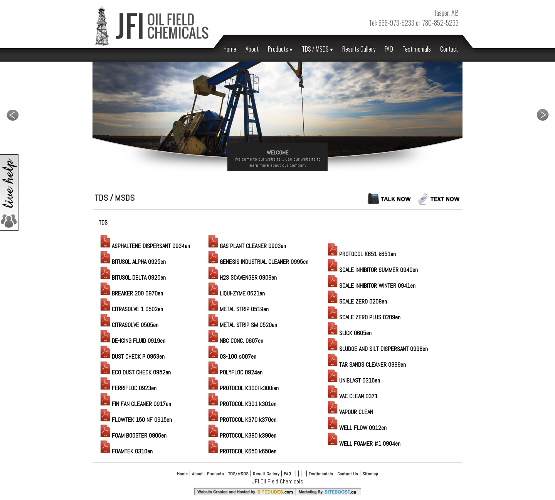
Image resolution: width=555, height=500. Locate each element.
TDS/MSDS (238, 474)
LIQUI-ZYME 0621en (236, 293)
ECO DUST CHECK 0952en (135, 372)
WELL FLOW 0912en (356, 428)
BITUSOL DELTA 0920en (132, 277)
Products (280, 49)
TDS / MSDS (317, 49)
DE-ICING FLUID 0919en (132, 341)
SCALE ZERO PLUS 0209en (363, 317)
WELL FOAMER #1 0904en (363, 444)
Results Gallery (358, 49)
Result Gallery (266, 474)
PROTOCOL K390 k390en (241, 435)
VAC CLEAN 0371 (352, 396)
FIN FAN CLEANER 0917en (135, 404)
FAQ (389, 49)
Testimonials (416, 49)
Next (542, 114)
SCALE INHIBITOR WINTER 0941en (370, 286)
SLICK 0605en (349, 333)
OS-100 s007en (231, 356)
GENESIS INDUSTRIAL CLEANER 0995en (257, 262)
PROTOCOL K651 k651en (361, 254)
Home (230, 49)
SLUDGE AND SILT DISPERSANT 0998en (377, 349)
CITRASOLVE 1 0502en (131, 309)
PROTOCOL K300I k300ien (243, 388)
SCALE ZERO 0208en (356, 301)
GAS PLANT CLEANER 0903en (246, 246)
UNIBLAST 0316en (353, 380)
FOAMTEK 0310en (126, 451)
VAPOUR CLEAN (349, 412)
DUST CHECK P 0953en (132, 356)
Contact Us (347, 474)
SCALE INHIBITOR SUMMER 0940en (372, 270)
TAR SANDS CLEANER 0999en (366, 365)
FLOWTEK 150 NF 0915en (135, 420)
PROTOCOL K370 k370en (241, 420)
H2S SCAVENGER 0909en (242, 277)
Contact (449, 49)
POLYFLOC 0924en (234, 372)
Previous (12, 114)
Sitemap (370, 474)
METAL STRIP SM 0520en (242, 325)
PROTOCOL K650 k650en (241, 451)
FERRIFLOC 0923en (127, 388)
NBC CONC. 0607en (235, 341)
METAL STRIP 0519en (238, 309)
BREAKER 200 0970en (131, 293)
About (252, 49)
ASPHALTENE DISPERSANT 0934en (144, 246)
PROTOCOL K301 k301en (241, 404)
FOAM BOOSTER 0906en (132, 435)
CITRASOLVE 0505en (128, 325)
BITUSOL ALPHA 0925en (132, 262)
